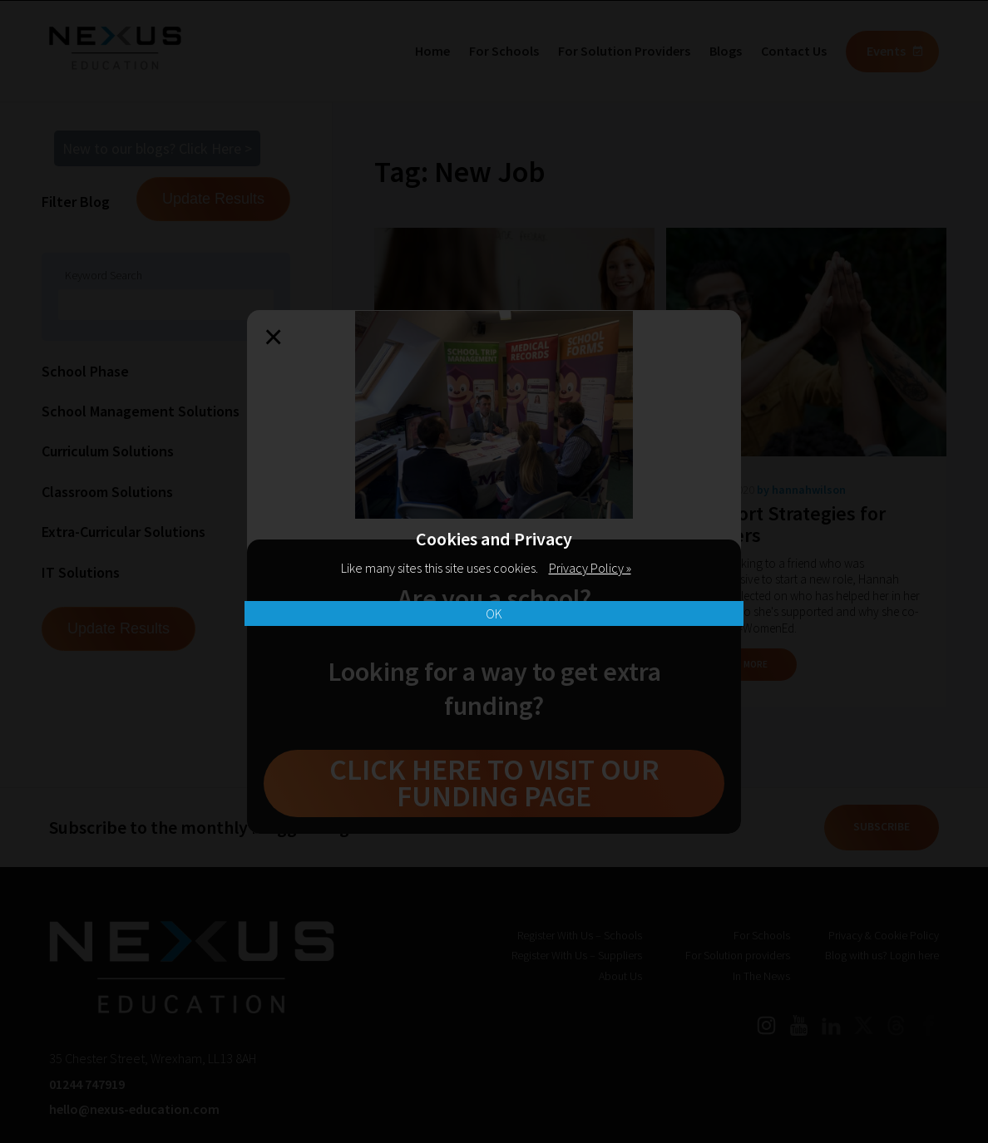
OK (494, 613)
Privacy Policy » (590, 567)
